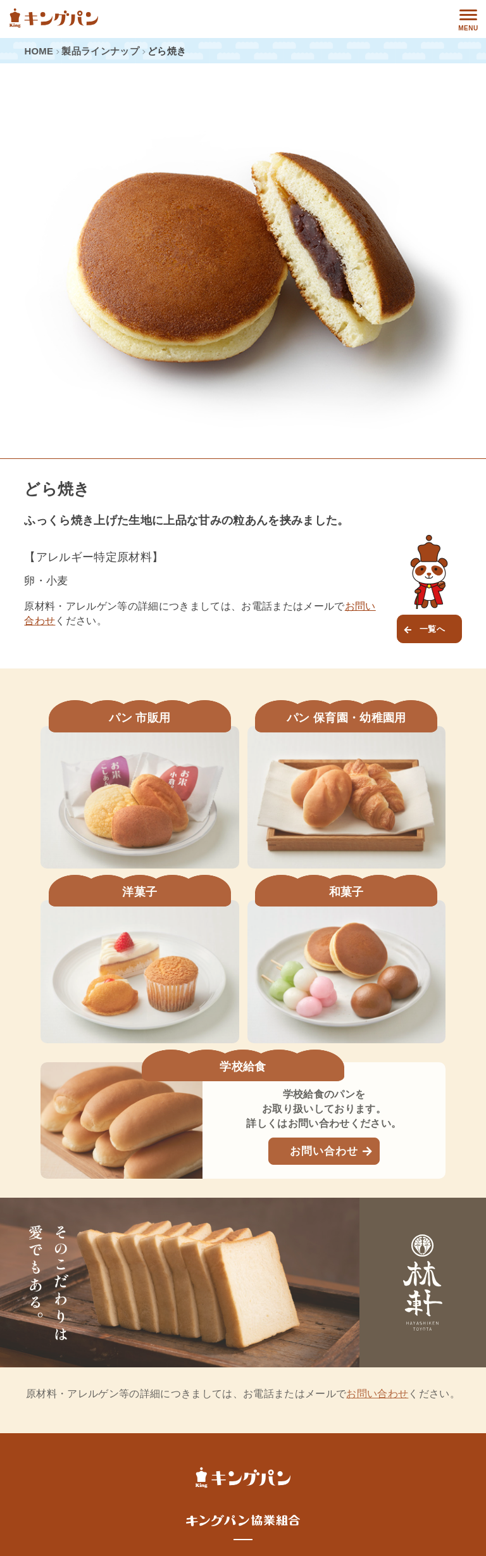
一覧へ (433, 629)
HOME (38, 51)
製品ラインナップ (100, 51)
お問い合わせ (324, 1151)
